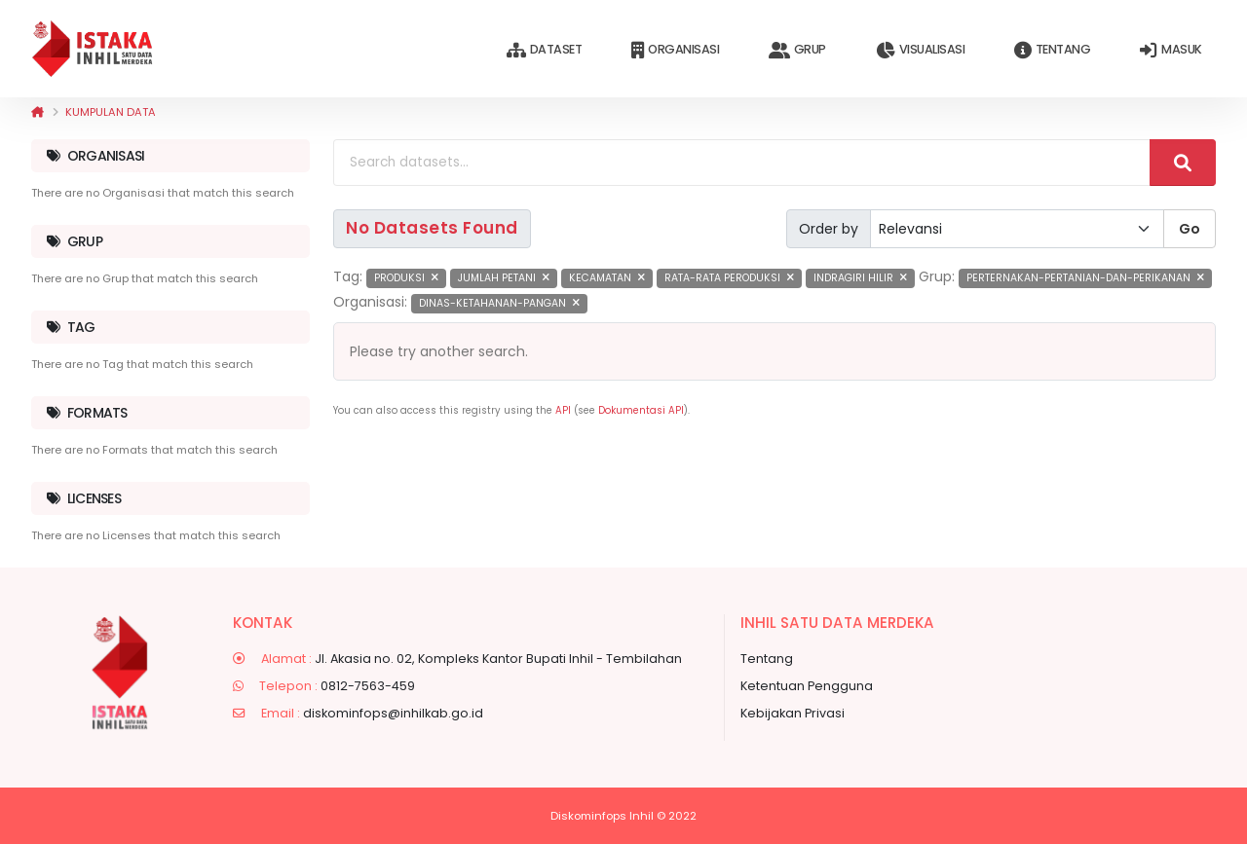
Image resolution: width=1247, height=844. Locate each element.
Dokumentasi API (641, 410)
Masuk (1170, 50)
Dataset (544, 50)
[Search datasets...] (742, 162)
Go (1189, 229)
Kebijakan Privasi (792, 713)
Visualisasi (920, 50)
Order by (828, 229)
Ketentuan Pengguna (806, 686)
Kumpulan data (110, 112)
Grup (797, 50)
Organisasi (675, 50)
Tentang (1052, 50)
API (563, 410)
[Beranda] (37, 112)
